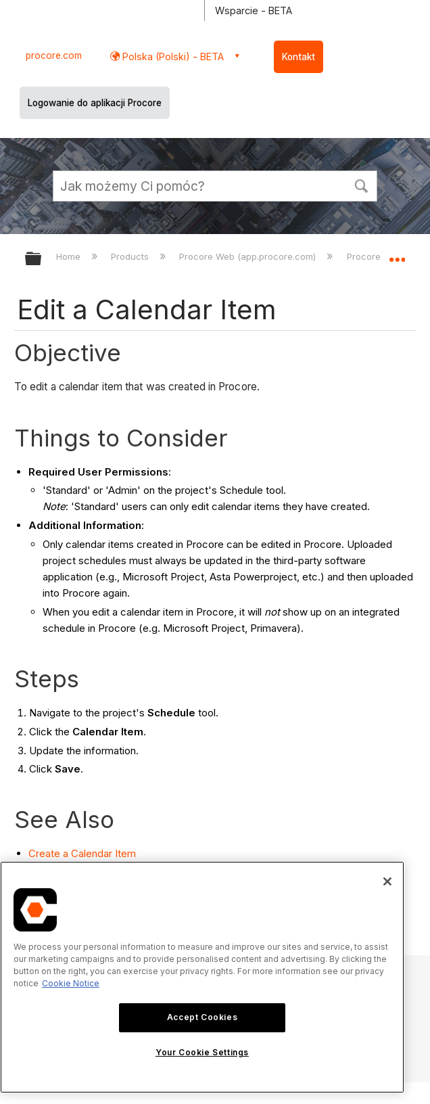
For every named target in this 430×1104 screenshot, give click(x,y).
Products (131, 256)
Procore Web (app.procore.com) (248, 256)
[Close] (387, 881)
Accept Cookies (202, 1017)
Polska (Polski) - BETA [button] (172, 56)
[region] (202, 977)
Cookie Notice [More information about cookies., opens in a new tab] (70, 983)
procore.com (54, 55)
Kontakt (298, 56)
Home (69, 256)
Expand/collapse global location (397, 254)
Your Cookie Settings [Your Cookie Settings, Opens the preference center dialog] (202, 1052)
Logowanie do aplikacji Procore (95, 102)
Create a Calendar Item (82, 853)
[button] (361, 184)
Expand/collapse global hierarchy (42, 259)
